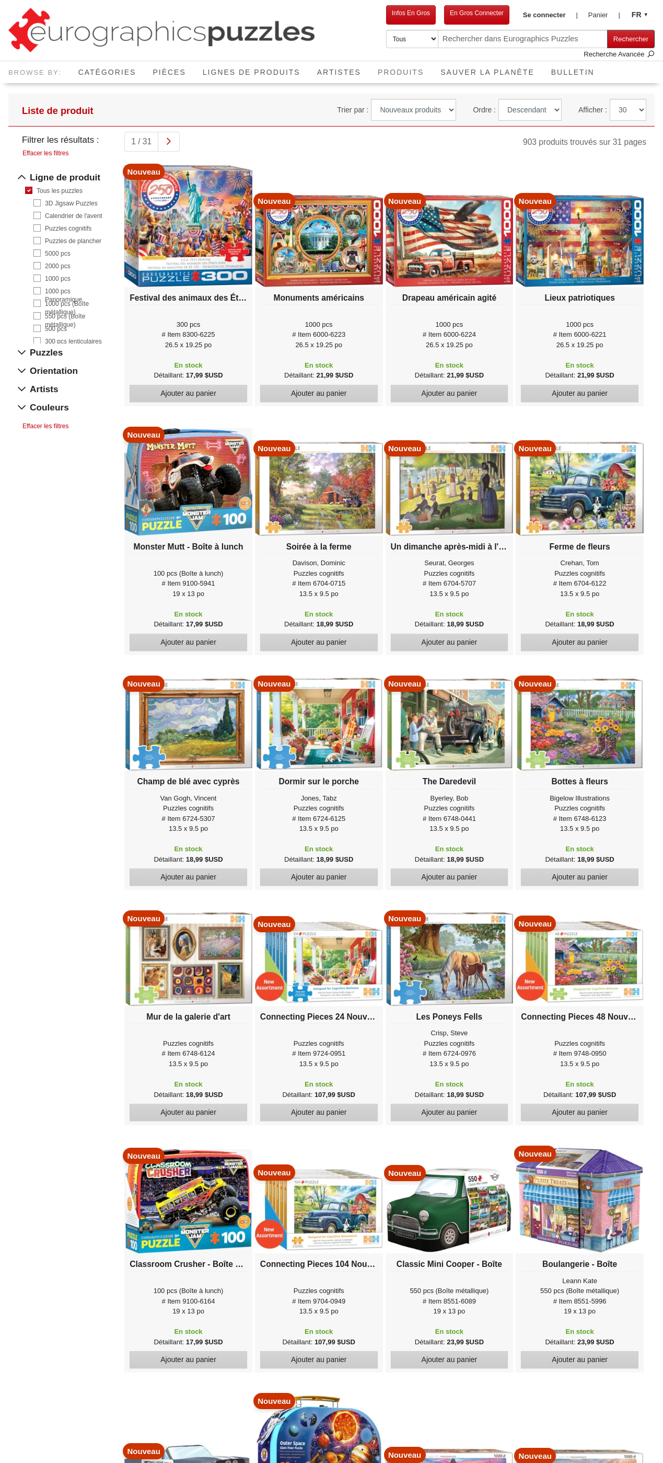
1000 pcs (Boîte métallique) (67, 304)
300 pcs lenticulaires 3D (73, 342)
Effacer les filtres (45, 153)
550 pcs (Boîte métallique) (65, 317)
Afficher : (592, 110)
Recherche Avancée (619, 54)
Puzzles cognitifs (68, 228)
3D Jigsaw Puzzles (71, 203)
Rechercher (630, 39)
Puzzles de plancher (73, 241)
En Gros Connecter (477, 13)
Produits (405, 68)
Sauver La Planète (487, 72)
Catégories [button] (107, 72)
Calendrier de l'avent (73, 216)
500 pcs (56, 329)
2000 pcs (58, 266)
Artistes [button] (339, 72)
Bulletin (573, 72)
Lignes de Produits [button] (251, 72)
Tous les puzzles (60, 191)
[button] (550, 15)
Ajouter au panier (188, 393)
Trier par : (352, 110)
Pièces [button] (169, 72)
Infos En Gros (411, 13)
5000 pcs (58, 253)
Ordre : (484, 110)
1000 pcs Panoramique (63, 291)
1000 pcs (58, 278)
